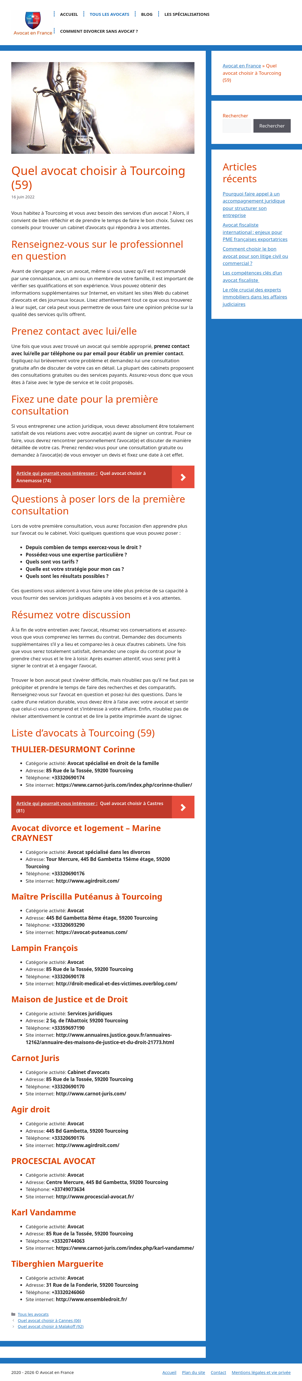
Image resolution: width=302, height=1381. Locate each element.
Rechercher (235, 115)
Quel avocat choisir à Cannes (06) (49, 1320)
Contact (218, 1372)
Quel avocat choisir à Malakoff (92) (51, 1326)
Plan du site (193, 1372)
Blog (147, 14)
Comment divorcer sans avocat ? (99, 31)
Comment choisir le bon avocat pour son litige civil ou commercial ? (255, 255)
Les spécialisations (187, 14)
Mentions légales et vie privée (261, 1372)
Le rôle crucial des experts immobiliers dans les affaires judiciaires (255, 296)
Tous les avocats (109, 14)
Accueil (69, 14)
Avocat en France (242, 65)
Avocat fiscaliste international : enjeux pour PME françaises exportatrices (255, 232)
